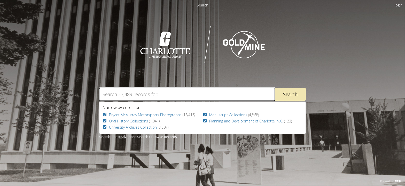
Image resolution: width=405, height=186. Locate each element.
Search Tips (108, 136)
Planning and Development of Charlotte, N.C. (246, 121)
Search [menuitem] (202, 5)
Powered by (390, 181)
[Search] (187, 94)
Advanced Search (134, 136)
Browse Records (164, 136)
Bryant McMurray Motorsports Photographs (145, 114)
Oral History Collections (128, 121)
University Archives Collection (133, 127)
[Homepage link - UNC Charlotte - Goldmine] (203, 62)
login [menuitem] (398, 5)
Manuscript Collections (228, 114)
